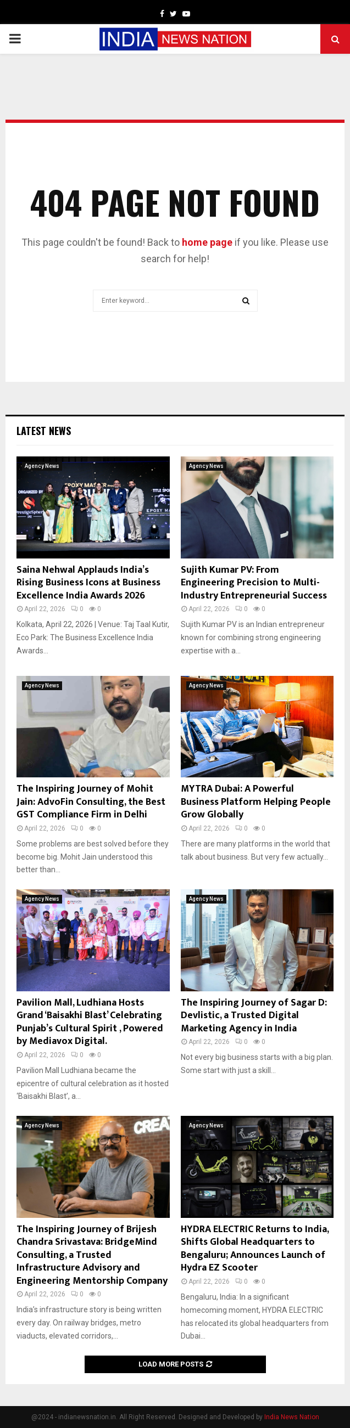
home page (207, 242)
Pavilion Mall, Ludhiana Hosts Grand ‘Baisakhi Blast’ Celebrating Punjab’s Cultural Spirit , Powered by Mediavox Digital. (89, 1022)
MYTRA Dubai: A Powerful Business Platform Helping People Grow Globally (256, 802)
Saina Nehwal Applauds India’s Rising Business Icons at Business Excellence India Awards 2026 (88, 583)
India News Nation (291, 1417)
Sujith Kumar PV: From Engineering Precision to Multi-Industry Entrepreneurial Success (254, 583)
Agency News (42, 466)
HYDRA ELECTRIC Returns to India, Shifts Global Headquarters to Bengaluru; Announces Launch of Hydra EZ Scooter (255, 1248)
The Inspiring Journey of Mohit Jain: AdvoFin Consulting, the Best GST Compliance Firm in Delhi (90, 802)
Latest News (43, 431)
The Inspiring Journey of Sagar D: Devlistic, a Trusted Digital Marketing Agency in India (254, 1016)
